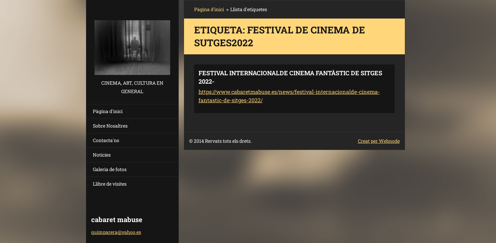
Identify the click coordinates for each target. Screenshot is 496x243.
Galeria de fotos (110, 169)
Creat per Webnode (379, 141)
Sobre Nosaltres (110, 126)
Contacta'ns (106, 140)
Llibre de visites (110, 184)
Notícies (102, 155)
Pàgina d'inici (108, 111)
